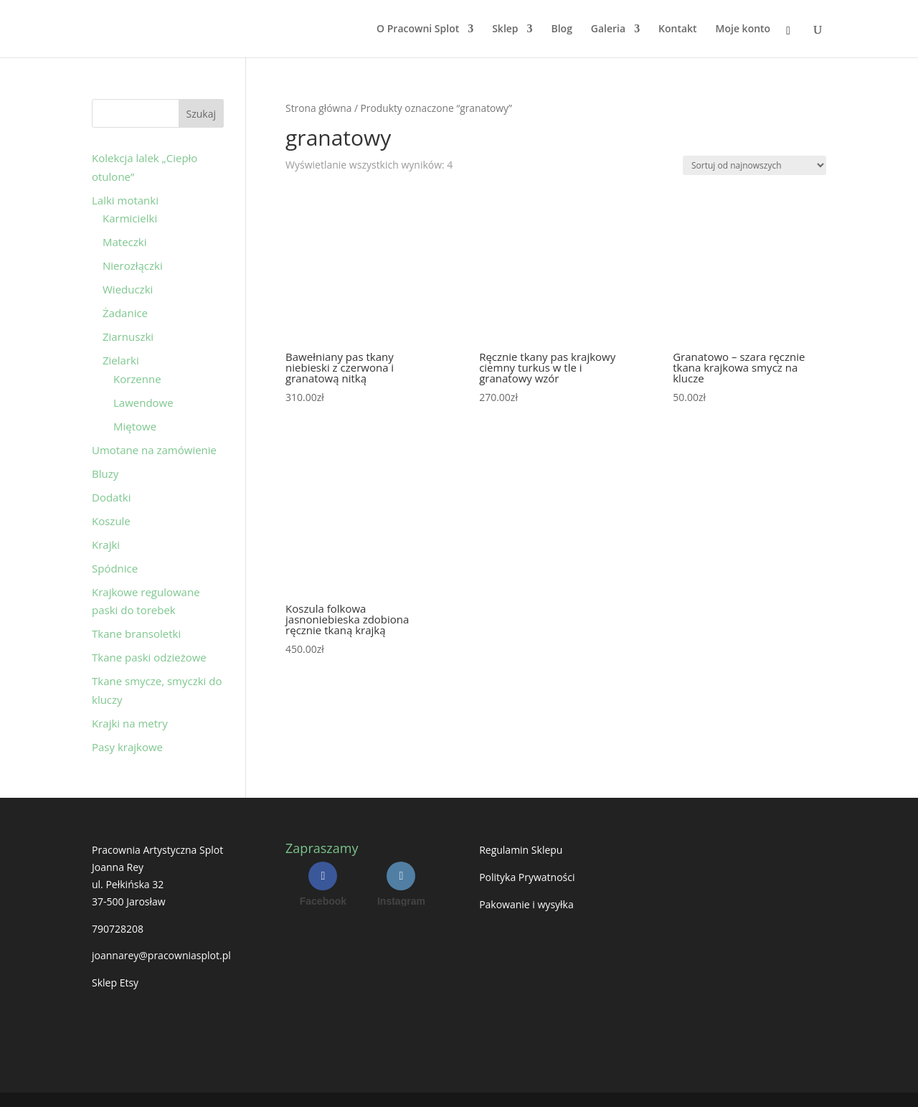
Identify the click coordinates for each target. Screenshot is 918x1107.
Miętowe (134, 426)
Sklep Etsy (115, 982)
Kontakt (677, 29)
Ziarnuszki (128, 336)
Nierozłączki (133, 265)
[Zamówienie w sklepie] (754, 165)
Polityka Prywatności (526, 877)
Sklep (505, 29)
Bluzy (105, 473)
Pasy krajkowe (127, 747)
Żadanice (125, 313)
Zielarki (121, 360)
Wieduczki (128, 289)
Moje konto (743, 29)
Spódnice (115, 568)
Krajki (106, 544)
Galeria (608, 29)
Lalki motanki (125, 200)
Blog (561, 29)
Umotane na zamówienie (154, 450)
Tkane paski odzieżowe (149, 657)
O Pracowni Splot (418, 29)
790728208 (117, 929)
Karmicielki (130, 218)
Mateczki (124, 242)
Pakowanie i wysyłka (526, 904)
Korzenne (137, 379)
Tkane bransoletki (136, 633)
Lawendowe (143, 402)
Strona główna (318, 108)
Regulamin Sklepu (520, 850)
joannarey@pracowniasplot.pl (161, 955)
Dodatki (111, 497)
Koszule (111, 521)
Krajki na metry (130, 723)
